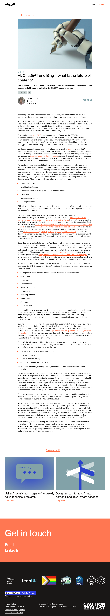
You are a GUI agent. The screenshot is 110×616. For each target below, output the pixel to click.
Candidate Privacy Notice (15, 610)
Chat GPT (22, 93)
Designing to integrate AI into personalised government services (77, 495)
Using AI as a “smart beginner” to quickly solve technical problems (29, 495)
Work (93, 4)
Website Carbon (28, 593)
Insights (102, 4)
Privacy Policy (10, 604)
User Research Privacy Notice (16, 607)
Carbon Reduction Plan (14, 612)
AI (29, 93)
